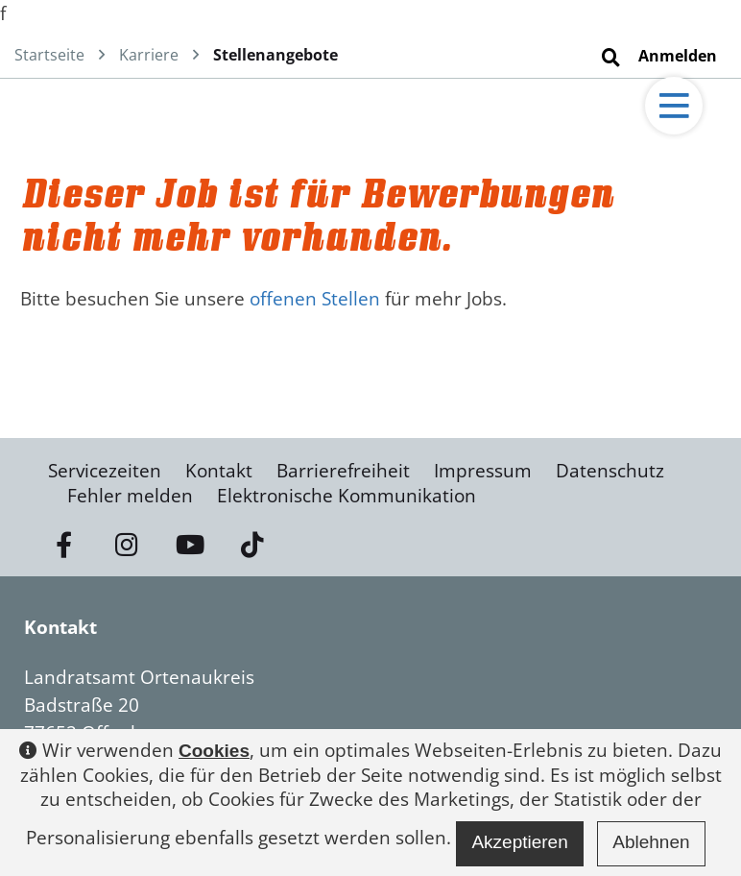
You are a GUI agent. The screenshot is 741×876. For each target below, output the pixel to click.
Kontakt (218, 470)
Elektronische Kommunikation (346, 495)
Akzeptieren (519, 842)
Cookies (214, 751)
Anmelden (677, 55)
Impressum (483, 470)
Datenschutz (610, 470)
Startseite (49, 54)
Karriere (149, 54)
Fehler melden (130, 495)
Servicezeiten (104, 470)
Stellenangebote (275, 54)
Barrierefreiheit (343, 470)
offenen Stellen (315, 298)
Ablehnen (650, 842)
